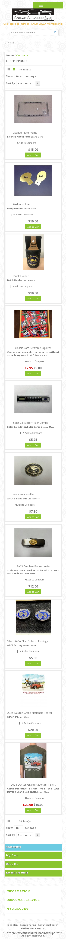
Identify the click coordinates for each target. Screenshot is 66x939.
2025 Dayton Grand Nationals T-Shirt (33, 784)
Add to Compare (27, 142)
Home (10, 55)
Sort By (10, 83)
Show (9, 76)
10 (17, 76)
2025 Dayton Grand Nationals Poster (29, 712)
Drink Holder (21, 276)
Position (23, 83)
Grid (8, 69)
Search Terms (28, 924)
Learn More (37, 136)
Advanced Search (48, 924)
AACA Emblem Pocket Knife (33, 566)
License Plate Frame (25, 132)
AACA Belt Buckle (23, 494)
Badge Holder (21, 204)
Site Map (12, 924)
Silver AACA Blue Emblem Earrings (27, 641)
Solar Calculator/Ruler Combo (30, 422)
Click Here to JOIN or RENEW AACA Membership (33, 23)
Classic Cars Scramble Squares (33, 348)
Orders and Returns (33, 928)
